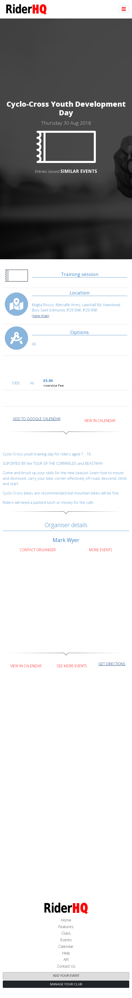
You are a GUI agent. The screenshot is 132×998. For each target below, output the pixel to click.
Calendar (66, 946)
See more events (72, 665)
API (66, 959)
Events (66, 939)
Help (66, 953)
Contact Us (66, 966)
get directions (111, 663)
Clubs (66, 933)
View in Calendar (99, 420)
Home (66, 920)
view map (41, 315)
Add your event (66, 975)
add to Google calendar (36, 418)
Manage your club (66, 984)
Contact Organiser (38, 549)
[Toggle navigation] (124, 9)
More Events (100, 549)
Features (66, 926)
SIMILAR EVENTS (78, 171)
